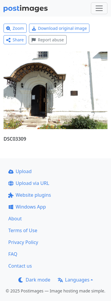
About (15, 218)
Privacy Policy (23, 242)
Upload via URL (28, 183)
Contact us (20, 266)
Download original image (59, 28)
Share (15, 40)
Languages (73, 279)
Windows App (27, 207)
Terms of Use (22, 230)
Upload (20, 171)
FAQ (12, 254)
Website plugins (29, 195)
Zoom (15, 28)
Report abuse (47, 40)
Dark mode (34, 279)
